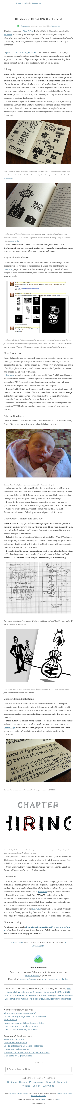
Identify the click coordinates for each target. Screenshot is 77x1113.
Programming (36, 1082)
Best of (36, 1085)
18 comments (55, 26)
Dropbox (10, 375)
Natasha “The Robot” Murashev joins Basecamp (27, 1052)
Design (23, 1082)
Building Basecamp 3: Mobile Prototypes (23, 1046)
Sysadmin (62, 1082)
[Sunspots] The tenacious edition (20, 995)
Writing (26, 1085)
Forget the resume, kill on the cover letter (24, 1023)
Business (12, 1082)
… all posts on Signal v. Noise (18, 1055)
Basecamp (36, 3)
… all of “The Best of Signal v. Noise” (21, 1029)
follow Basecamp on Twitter (55, 979)
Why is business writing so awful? (20, 1013)
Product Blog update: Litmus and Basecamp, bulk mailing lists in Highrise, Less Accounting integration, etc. (39, 999)
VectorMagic (9, 727)
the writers (12, 1094)
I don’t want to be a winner (17, 1049)
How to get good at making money (21, 1026)
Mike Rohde (28, 31)
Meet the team (32, 975)
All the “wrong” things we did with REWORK (25, 1016)
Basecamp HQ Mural (14, 1039)
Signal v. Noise (22, 3)
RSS (58, 1100)
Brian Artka (8, 178)
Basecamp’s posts (27, 979)
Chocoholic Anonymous (15, 1042)
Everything (48, 1085)
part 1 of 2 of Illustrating (21, 52)
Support (50, 1082)
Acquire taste (10, 1019)
